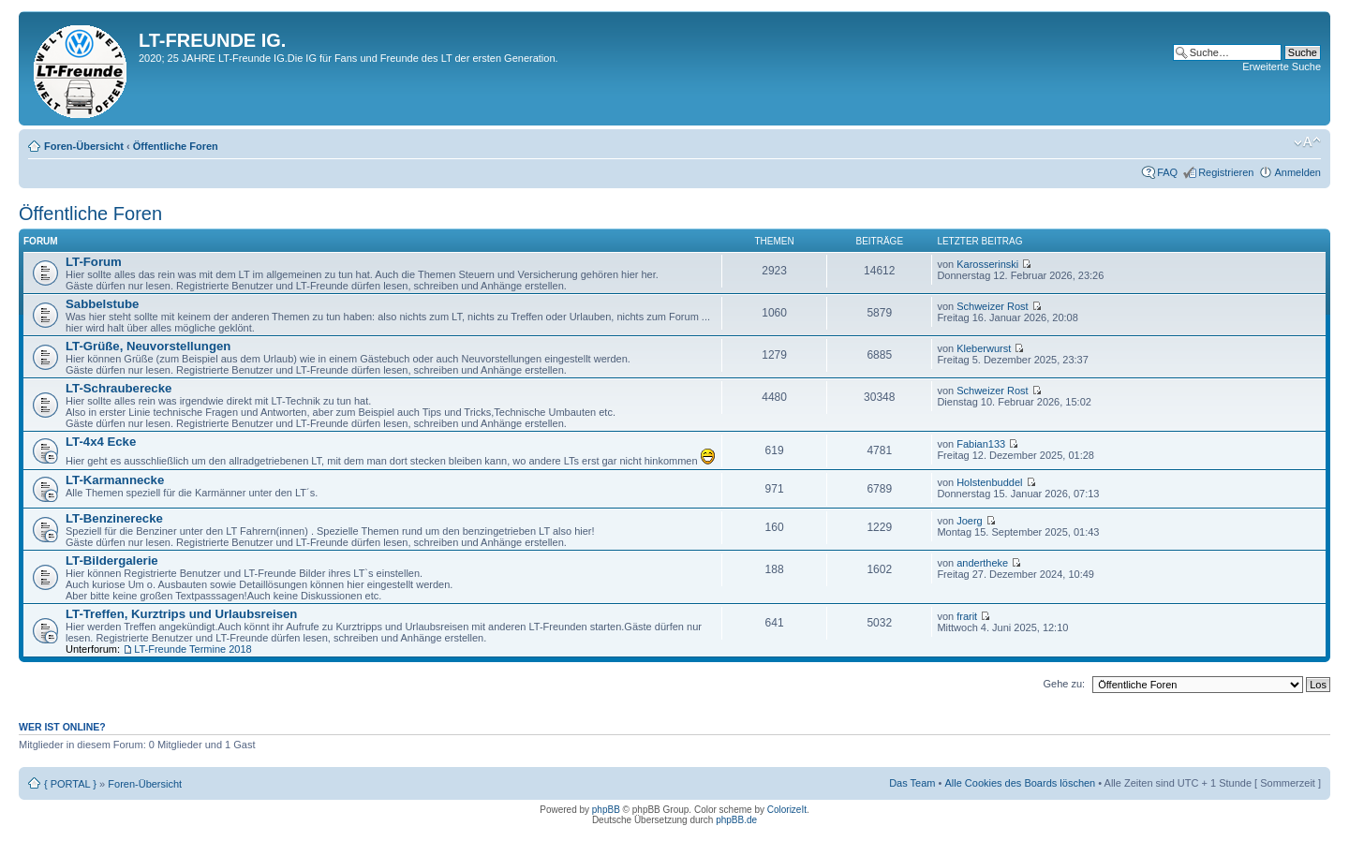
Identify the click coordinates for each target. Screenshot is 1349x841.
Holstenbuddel (989, 482)
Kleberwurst (983, 348)
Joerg (969, 520)
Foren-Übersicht (84, 146)
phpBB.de (736, 820)
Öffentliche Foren (175, 146)
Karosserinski (987, 264)
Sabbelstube (102, 304)
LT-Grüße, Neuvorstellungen (148, 346)
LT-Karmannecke (115, 480)
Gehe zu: (1064, 683)
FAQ (1167, 172)
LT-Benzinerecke (114, 518)
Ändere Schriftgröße (1307, 142)
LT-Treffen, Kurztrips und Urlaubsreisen (181, 614)
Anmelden (1297, 172)
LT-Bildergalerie (112, 560)
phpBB (606, 809)
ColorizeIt (787, 809)
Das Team (912, 783)
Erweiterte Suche (1281, 66)
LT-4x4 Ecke (101, 442)
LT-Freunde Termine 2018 (193, 649)
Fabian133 (980, 444)
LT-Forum (94, 262)
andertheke (982, 562)
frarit (966, 616)
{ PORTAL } (70, 783)
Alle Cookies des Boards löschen (1019, 783)
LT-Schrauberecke (118, 388)
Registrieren (1225, 172)
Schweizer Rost (992, 306)
